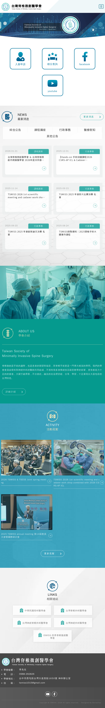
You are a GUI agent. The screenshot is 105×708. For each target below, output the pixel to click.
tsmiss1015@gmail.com (32, 682)
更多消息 (89, 116)
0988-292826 (26, 674)
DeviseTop (96, 703)
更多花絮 (49, 553)
